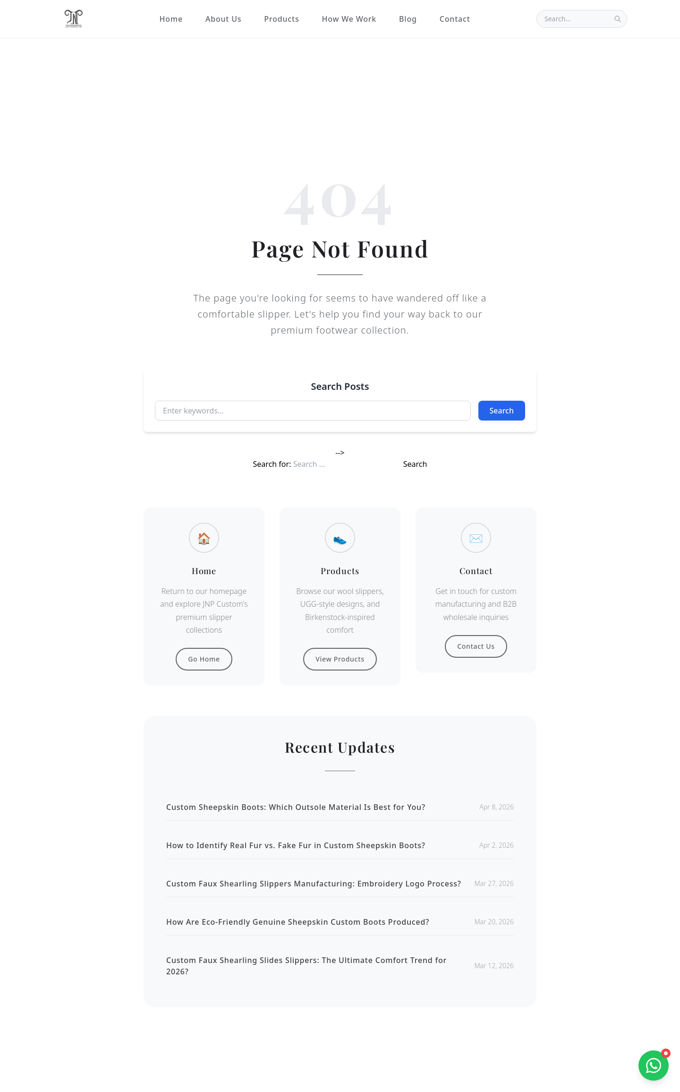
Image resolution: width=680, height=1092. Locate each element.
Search (502, 410)
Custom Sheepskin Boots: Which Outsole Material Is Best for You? (295, 807)
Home (171, 19)
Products (281, 19)
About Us (223, 19)
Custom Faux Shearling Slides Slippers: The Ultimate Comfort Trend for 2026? (306, 966)
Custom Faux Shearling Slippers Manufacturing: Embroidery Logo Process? (313, 883)
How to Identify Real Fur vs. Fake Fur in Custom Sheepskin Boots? (295, 845)
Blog (408, 19)
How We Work (349, 19)
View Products (339, 658)
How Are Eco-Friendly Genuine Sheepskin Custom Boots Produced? (297, 922)
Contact (455, 19)
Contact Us (476, 646)
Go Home (204, 658)
